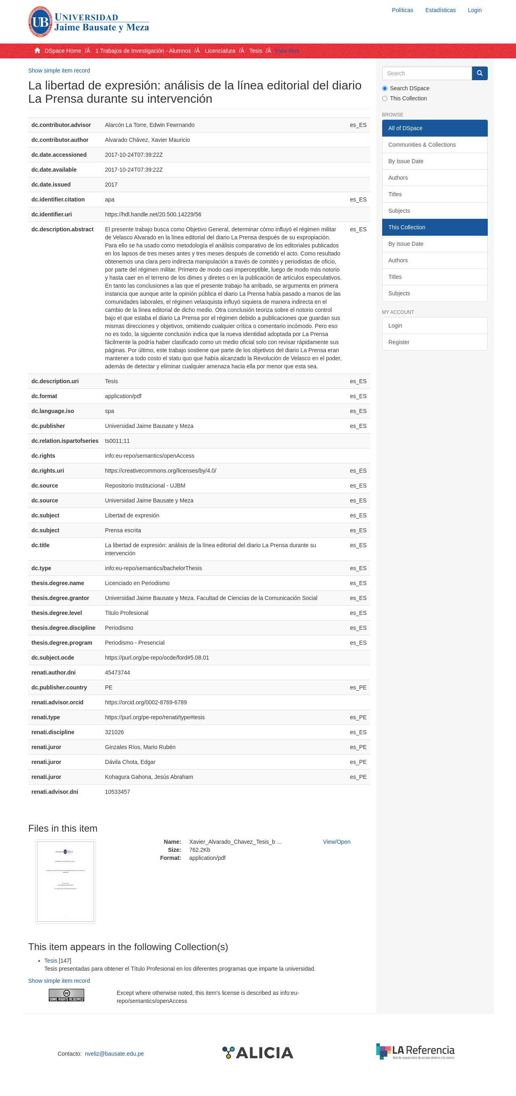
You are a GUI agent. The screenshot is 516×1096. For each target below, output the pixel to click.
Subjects (399, 211)
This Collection (404, 98)
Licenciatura (220, 51)
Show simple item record (59, 70)
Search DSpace (406, 88)
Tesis (256, 51)
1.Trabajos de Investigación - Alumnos (143, 51)
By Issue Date (406, 161)
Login (395, 325)
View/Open (336, 842)
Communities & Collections (422, 144)
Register (399, 342)
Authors (398, 177)
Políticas (402, 10)
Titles (395, 194)
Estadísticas (440, 10)
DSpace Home (63, 51)
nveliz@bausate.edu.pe (114, 1053)
